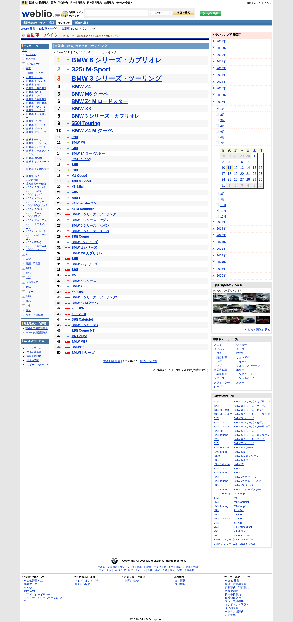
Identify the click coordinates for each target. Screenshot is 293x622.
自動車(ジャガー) (35, 125)
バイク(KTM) (33, 216)
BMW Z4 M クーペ (92, 130)
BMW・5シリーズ (85, 242)
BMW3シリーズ (83, 352)
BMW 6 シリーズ (244, 430)
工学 (28, 258)
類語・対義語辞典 (39, 2)
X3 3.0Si (78, 308)
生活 (28, 277)
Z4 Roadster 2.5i (84, 203)
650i (216, 514)
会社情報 (180, 580)
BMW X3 (81, 108)
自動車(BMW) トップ (34, 22)
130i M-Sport (81, 181)
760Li (217, 535)
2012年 (221, 68)
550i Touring (86, 123)
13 (242, 167)
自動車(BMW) (70, 28)
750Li (76, 198)
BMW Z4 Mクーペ (85, 303)
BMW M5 (78, 142)
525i (75, 258)
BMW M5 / (79, 341)
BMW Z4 (81, 86)
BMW (239, 353)
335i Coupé (80, 236)
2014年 (221, 81)
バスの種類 (32, 179)
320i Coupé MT (83, 330)
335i (216, 460)
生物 (28, 296)
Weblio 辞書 (28, 28)
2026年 (221, 275)
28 (248, 179)
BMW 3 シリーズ (224, 543)
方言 (28, 310)
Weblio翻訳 (231, 590)
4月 (222, 126)
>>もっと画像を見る (257, 329)
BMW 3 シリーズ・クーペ (249, 405)
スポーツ (31, 291)
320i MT (218, 430)
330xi (217, 455)
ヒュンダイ (242, 357)
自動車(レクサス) (35, 106)
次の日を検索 (148, 361)
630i (75, 170)
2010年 (221, 54)
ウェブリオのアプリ (86, 580)
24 (223, 179)
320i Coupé (220, 422)
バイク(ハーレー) (35, 231)
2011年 (221, 61)
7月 (222, 143)
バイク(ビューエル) (36, 245)
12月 (223, 216)
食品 (28, 301)
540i (75, 148)
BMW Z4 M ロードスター (100, 101)
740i (75, 192)
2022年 (221, 248)
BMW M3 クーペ (244, 447)
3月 (222, 120)
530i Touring (221, 489)
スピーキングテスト (38, 364)
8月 (222, 193)
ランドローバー (245, 374)
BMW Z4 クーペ (243, 485)
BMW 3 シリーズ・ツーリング (117, 78)
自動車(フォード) (35, 146)
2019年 (221, 228)
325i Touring (221, 451)
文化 (28, 272)
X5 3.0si (78, 292)
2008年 (221, 41)
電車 (28, 68)
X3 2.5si (78, 186)
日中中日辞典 (77, 2)
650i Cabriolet (82, 319)
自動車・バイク (48, 28)
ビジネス (31, 54)
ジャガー (241, 344)
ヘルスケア (32, 282)
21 (248, 173)
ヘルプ (268, 2)
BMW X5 (78, 286)
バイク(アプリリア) (36, 201)
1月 (222, 108)
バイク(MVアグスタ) (37, 205)
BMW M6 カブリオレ (87, 253)
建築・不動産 (33, 263)
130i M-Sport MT (224, 414)
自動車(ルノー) (34, 176)
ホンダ (218, 361)
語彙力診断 (33, 360)
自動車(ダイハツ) (35, 81)
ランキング (64, 22)
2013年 (221, 75)
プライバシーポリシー (37, 594)
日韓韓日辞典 (94, 2)
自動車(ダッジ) (34, 128)
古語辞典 (109, 2)
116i (216, 401)
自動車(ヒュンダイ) (36, 143)
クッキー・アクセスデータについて (44, 599)
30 (260, 179)
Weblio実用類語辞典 (37, 328)
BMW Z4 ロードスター (88, 153)
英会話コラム (34, 348)
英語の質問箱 (34, 356)
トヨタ (218, 353)
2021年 (221, 242)
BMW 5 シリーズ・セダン (90, 225)
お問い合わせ (133, 580)
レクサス (219, 378)
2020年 (221, 235)
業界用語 (31, 59)
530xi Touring (222, 493)
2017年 (221, 101)
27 (242, 179)
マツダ (218, 365)
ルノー (240, 382)
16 (260, 167)
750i (216, 526)
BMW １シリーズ (84, 247)
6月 (222, 137)
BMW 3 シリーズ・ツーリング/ (94, 297)
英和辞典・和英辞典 (237, 587)
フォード (241, 361)
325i (75, 164)
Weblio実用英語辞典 (37, 332)
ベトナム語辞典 (234, 611)
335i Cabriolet (222, 464)
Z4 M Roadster (83, 209)
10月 (223, 205)
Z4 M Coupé (241, 531)
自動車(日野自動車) (36, 88)
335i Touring (221, 472)
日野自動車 (220, 357)
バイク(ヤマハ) (34, 198)
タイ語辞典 (231, 608)
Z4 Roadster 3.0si (244, 543)
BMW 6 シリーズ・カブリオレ (117, 60)
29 (254, 179)
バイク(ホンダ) (34, 194)
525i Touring (81, 159)
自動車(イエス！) (35, 110)
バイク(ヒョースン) (36, 249)
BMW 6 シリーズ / (85, 325)
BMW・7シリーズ (85, 264)
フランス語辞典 (234, 601)
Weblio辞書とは (33, 580)
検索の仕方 (30, 584)
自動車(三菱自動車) (36, 103)
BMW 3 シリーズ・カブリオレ (106, 116)
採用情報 (180, 584)
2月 (222, 114)
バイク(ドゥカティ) (36, 220)
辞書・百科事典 (34, 315)
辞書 (24, 2)
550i (216, 501)
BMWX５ (78, 347)
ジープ (218, 386)
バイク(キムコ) (34, 212)
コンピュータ (33, 63)
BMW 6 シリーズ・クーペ (90, 231)
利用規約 (29, 590)
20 (242, 173)
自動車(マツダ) (34, 95)
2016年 (221, 95)
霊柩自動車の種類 (36, 183)
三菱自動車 (220, 374)
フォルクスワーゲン (248, 365)
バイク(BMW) (33, 242)
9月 (222, 199)
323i (216, 439)
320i (75, 137)
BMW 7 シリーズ (244, 443)
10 (223, 167)
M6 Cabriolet (241, 501)
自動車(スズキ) (34, 77)
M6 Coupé (79, 336)
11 (229, 167)
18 (229, 173)
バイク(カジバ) (34, 209)
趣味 (28, 286)
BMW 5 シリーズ (84, 281)
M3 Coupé (79, 175)
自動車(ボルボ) (34, 157)
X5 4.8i (238, 522)
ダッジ (240, 349)
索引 (51, 22)
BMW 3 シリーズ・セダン (90, 220)
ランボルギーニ (245, 378)
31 (223, 185)
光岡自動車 (220, 369)
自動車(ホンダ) (34, 92)
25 (229, 179)
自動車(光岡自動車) (36, 99)
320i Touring (221, 434)
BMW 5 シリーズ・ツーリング (94, 214)
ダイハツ (219, 349)
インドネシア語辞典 (237, 604)
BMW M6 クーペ (90, 94)
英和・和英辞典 (59, 2)
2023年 (221, 255)
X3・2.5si (79, 314)
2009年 (221, 48)
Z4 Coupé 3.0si (243, 526)
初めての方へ (253, 2)
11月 (223, 210)
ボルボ (240, 369)
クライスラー (222, 382)
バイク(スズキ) (34, 190)
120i (75, 269)
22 (254, 173)
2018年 (221, 221)
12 (235, 167)
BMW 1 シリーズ (224, 539)
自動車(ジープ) (34, 121)
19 (235, 173)
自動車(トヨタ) (34, 84)
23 (260, 173)
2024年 (221, 262)
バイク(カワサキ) (35, 187)
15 (254, 167)
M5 (74, 275)
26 (235, 179)
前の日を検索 (111, 361)
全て (24, 50)
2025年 (221, 268)
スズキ (218, 344)
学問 (28, 268)
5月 (222, 131)
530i (216, 485)
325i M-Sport (91, 69)
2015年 (221, 88)
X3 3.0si (239, 514)
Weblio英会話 (34, 352)
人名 (28, 305)
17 (223, 173)
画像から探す (81, 22)
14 (248, 167)
